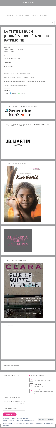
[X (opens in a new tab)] (23, 3)
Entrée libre (9, 66)
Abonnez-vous (10, 414)
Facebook (9, 326)
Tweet (6, 93)
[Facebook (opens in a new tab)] (26, 3)
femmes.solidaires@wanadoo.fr (43, 392)
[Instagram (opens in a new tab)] (28, 3)
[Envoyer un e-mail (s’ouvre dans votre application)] (33, 3)
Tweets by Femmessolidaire (11, 365)
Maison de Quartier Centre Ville (13, 58)
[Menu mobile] (2, 23)
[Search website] (52, 23)
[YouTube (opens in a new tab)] (30, 3)
